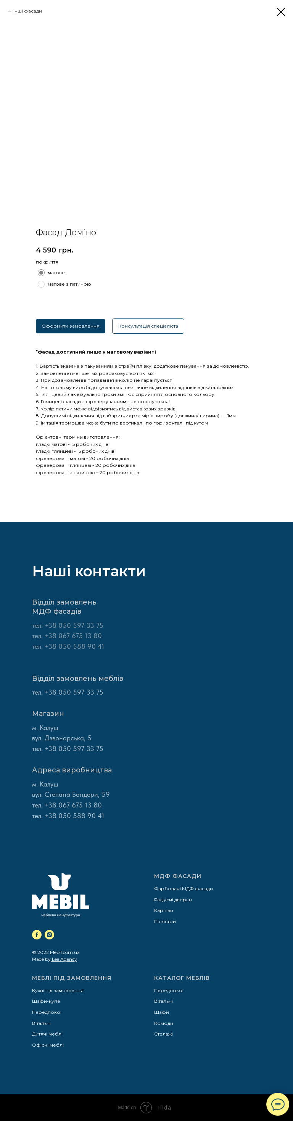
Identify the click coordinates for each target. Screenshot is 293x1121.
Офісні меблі (48, 1045)
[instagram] (49, 934)
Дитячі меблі (47, 1034)
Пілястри (165, 921)
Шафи (161, 1012)
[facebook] (37, 934)
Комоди (163, 1023)
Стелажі (163, 1034)
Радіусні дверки (173, 899)
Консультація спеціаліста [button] (148, 326)
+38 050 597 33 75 (74, 625)
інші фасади (27, 11)
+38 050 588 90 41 (74, 816)
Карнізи (163, 910)
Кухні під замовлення (58, 990)
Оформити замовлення (71, 326)
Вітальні (41, 1023)
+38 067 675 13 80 (73, 805)
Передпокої (46, 1012)
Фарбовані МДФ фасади (183, 888)
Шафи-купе (46, 1001)
